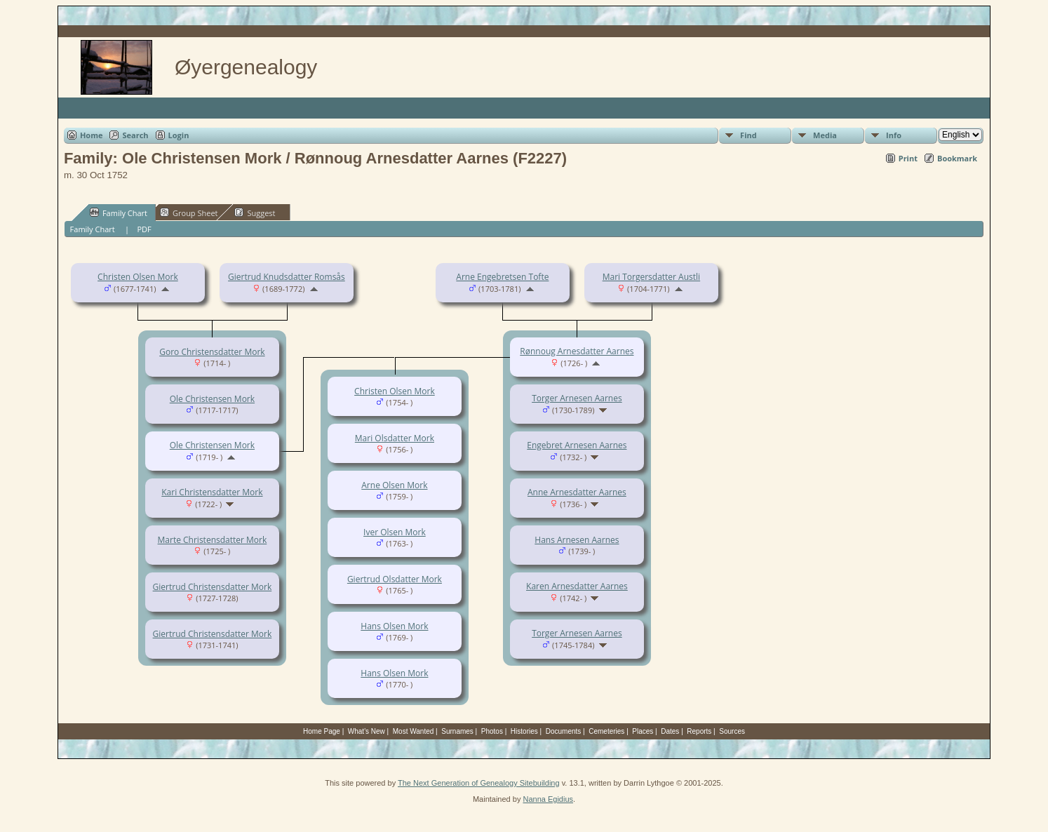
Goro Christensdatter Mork (211, 352)
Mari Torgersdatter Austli (651, 277)
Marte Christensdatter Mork (212, 540)
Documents (564, 731)
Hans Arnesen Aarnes (577, 540)
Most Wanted (413, 731)
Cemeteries (606, 731)
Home (91, 135)
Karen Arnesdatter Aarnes (577, 586)
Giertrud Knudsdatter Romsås (286, 277)
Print (908, 158)
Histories (524, 731)
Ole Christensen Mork (212, 399)
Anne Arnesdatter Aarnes (577, 492)
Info (893, 135)
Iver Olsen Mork (394, 532)
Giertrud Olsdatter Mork (394, 579)
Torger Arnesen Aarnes (577, 398)
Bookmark (957, 158)
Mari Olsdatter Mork (394, 438)
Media (825, 135)
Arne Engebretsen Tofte (502, 277)
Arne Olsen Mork (394, 485)
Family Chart (118, 212)
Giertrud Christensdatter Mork (212, 587)
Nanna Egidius (548, 799)
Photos (492, 731)
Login (178, 135)
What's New (366, 731)
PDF (144, 229)
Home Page (321, 731)
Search (135, 135)
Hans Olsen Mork (394, 626)
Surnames (457, 731)
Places (642, 731)
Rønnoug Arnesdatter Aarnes (576, 351)
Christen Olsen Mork (138, 277)
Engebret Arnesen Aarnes (576, 445)
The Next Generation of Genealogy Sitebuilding (479, 783)
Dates (670, 731)
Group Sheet (189, 212)
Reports (699, 731)
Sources (732, 731)
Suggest (254, 212)
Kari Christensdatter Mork (211, 492)
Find (748, 135)
